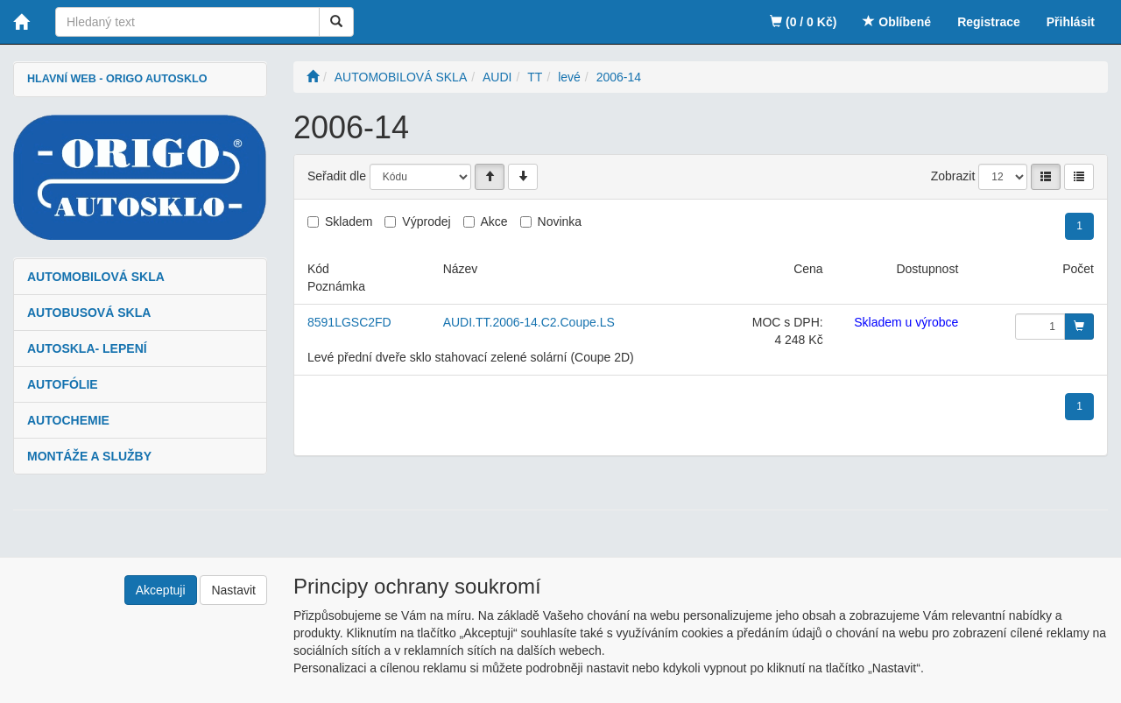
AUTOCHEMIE (68, 420)
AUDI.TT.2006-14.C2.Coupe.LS (529, 322)
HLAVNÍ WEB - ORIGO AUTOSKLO (117, 79)
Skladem (348, 221)
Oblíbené (897, 22)
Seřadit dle (336, 176)
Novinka (560, 221)
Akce (494, 221)
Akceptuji (161, 590)
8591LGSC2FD (349, 322)
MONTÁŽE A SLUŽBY (89, 456)
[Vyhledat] (336, 22)
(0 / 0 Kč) (803, 22)
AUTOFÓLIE (62, 384)
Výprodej (426, 221)
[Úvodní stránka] (313, 77)
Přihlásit (1071, 22)
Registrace (988, 22)
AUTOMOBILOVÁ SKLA (96, 277)
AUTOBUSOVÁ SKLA (89, 313)
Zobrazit (953, 176)
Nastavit (233, 590)
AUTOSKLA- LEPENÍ (87, 348)
